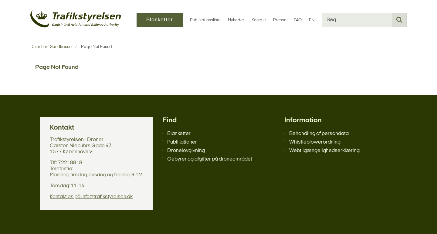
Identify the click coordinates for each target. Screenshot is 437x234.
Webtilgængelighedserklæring (324, 150)
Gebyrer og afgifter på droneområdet (209, 159)
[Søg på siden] (399, 20)
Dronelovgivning (186, 150)
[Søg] (364, 20)
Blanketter (179, 133)
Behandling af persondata (319, 133)
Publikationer (182, 142)
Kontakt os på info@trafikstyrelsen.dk (91, 196)
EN (311, 20)
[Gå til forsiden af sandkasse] (75, 20)
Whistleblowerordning (314, 142)
